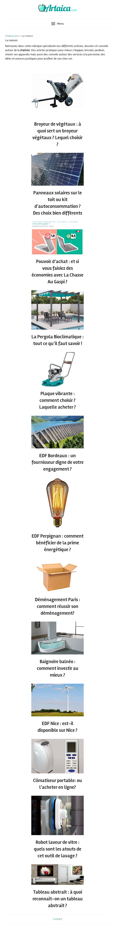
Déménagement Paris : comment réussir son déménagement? (57, 606)
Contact (57, 918)
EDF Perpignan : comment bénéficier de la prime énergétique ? (58, 542)
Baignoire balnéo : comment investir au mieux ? (57, 668)
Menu (57, 23)
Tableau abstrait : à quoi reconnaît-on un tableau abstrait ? (57, 898)
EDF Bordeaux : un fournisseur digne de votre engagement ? (57, 462)
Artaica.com (12, 35)
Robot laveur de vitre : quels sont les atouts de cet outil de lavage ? (57, 849)
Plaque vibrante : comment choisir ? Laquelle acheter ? (57, 400)
